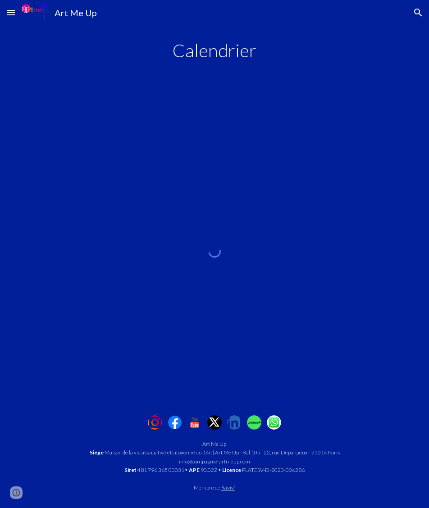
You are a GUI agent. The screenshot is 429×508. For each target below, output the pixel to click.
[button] (11, 12)
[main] (214, 50)
